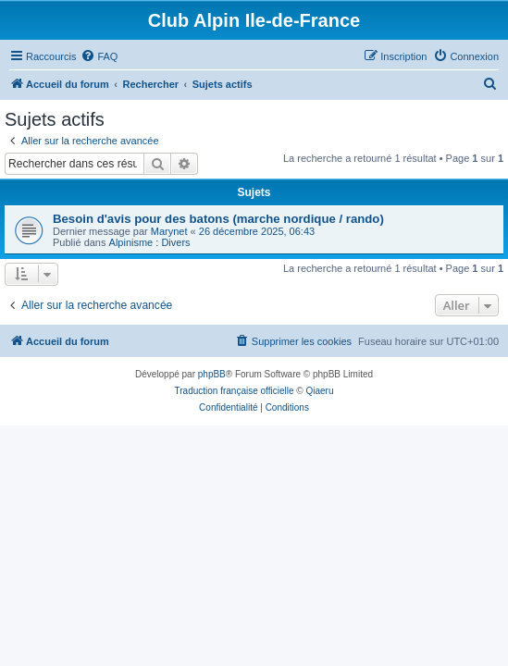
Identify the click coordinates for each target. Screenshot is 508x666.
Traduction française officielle (234, 391)
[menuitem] (99, 56)
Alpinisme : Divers (150, 242)
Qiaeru (319, 391)
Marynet (169, 231)
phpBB (212, 374)
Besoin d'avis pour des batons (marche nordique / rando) (218, 219)
